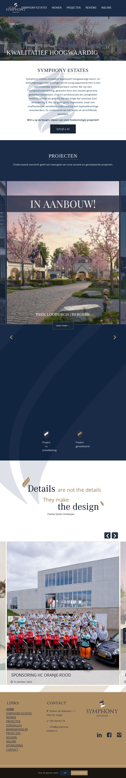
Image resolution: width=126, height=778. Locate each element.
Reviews (11, 737)
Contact (12, 749)
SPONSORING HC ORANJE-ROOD (41, 675)
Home (10, 709)
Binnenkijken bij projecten (17, 731)
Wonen (11, 717)
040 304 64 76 (57, 720)
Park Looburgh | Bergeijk (63, 314)
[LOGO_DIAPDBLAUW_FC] (102, 708)
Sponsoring (14, 745)
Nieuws (11, 741)
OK (65, 773)
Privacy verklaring (79, 773)
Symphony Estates (19, 713)
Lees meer (63, 325)
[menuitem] (12, 8)
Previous (11, 337)
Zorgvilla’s (14, 725)
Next (115, 337)
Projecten (13, 721)
